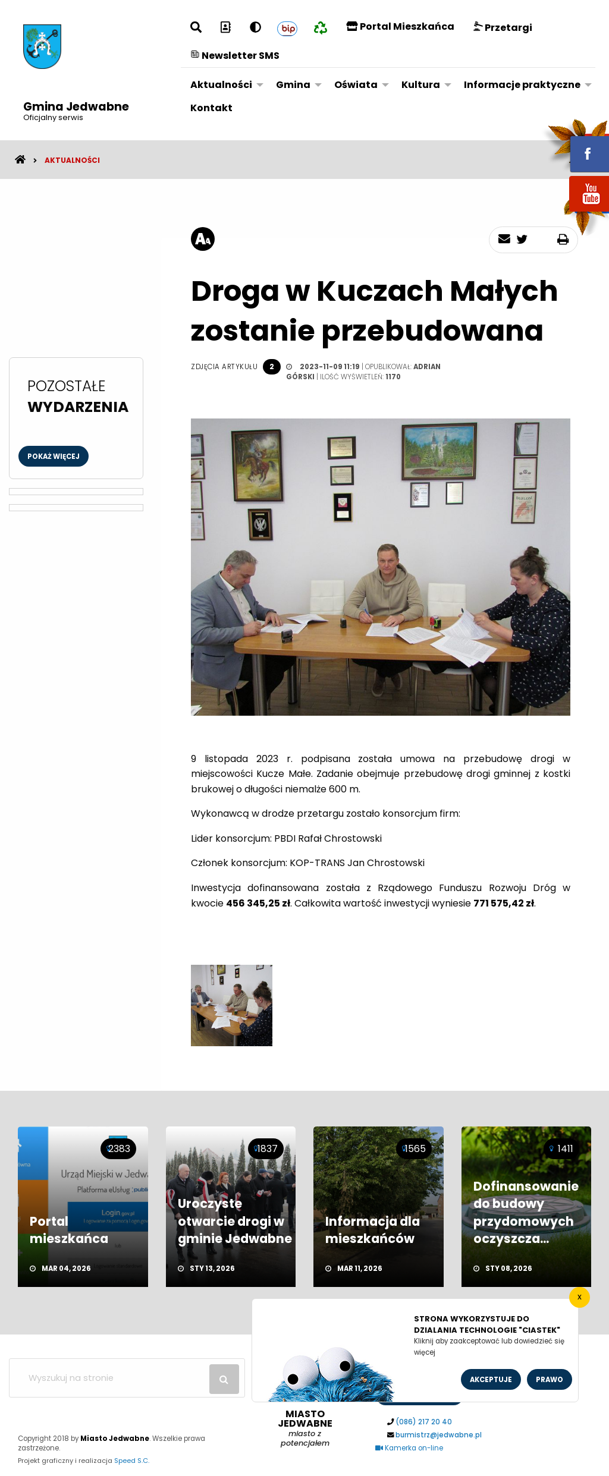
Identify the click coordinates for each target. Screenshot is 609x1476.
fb (575, 145)
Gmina (293, 85)
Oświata (356, 85)
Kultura (420, 85)
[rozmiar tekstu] (203, 239)
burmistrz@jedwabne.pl (438, 1435)
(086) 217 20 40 (423, 1422)
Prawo (549, 1379)
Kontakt (211, 108)
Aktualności (221, 85)
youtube (575, 212)
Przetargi (502, 27)
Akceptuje (491, 1379)
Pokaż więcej (53, 456)
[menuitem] (223, 85)
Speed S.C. (131, 1460)
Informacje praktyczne (522, 85)
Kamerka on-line (409, 1448)
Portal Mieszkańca (400, 26)
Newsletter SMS (235, 55)
